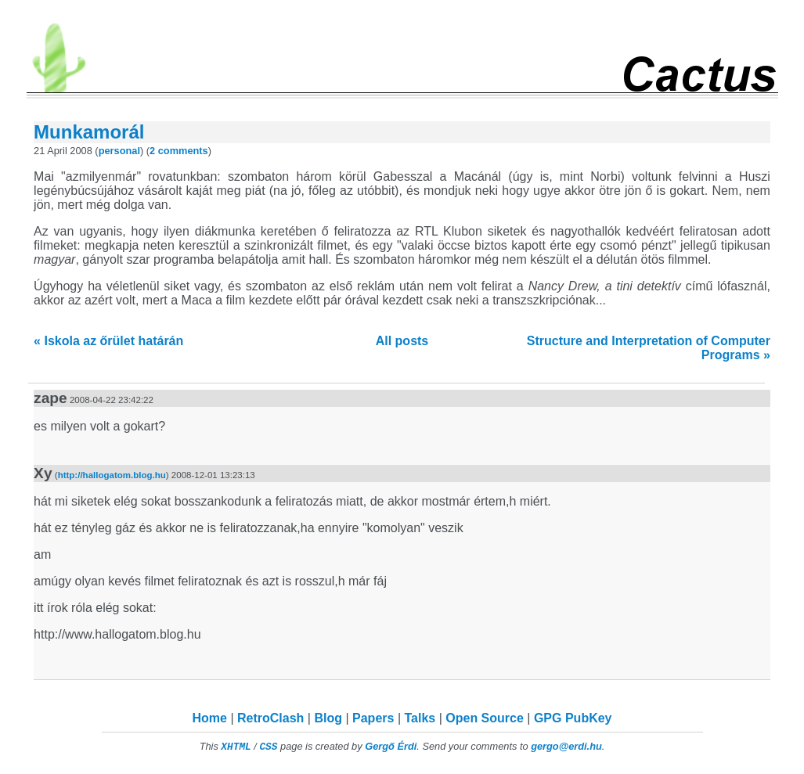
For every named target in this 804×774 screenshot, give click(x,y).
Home (210, 718)
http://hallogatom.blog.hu (112, 475)
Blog (328, 718)
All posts (402, 340)
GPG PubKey (573, 718)
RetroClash (270, 718)
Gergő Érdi (390, 746)
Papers (373, 718)
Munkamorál (89, 131)
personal (119, 151)
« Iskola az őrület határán (108, 340)
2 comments (179, 151)
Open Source (484, 718)
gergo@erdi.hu (566, 746)
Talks (419, 718)
